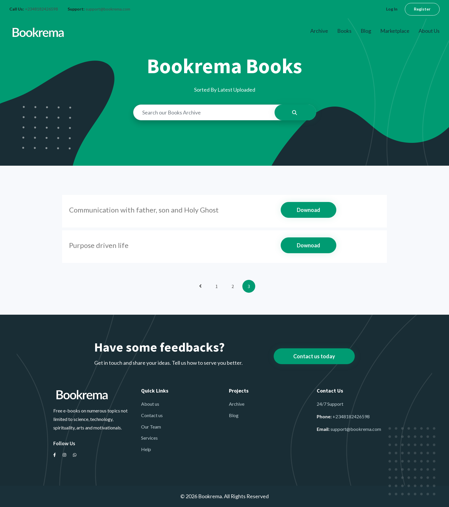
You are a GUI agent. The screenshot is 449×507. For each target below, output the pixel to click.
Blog (366, 31)
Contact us (152, 415)
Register (422, 8)
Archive (319, 31)
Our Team (151, 426)
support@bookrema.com (107, 8)
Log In (391, 8)
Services (149, 438)
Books (344, 31)
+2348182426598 (41, 8)
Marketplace (394, 31)
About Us (429, 31)
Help (146, 449)
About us (150, 404)
